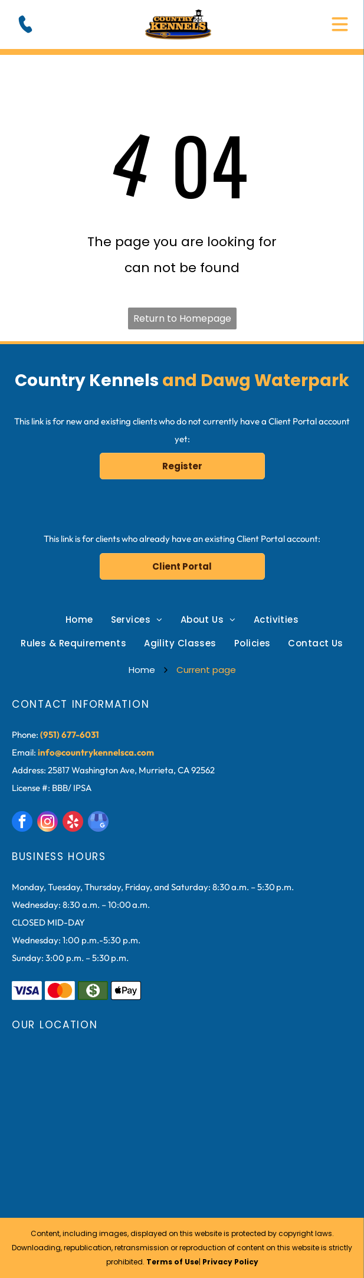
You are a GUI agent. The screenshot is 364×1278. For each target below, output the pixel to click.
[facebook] (22, 823)
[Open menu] (340, 24)
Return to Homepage (182, 318)
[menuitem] (79, 620)
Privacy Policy (230, 1262)
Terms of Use (172, 1262)
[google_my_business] (98, 823)
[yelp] (73, 823)
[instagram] (47, 823)
